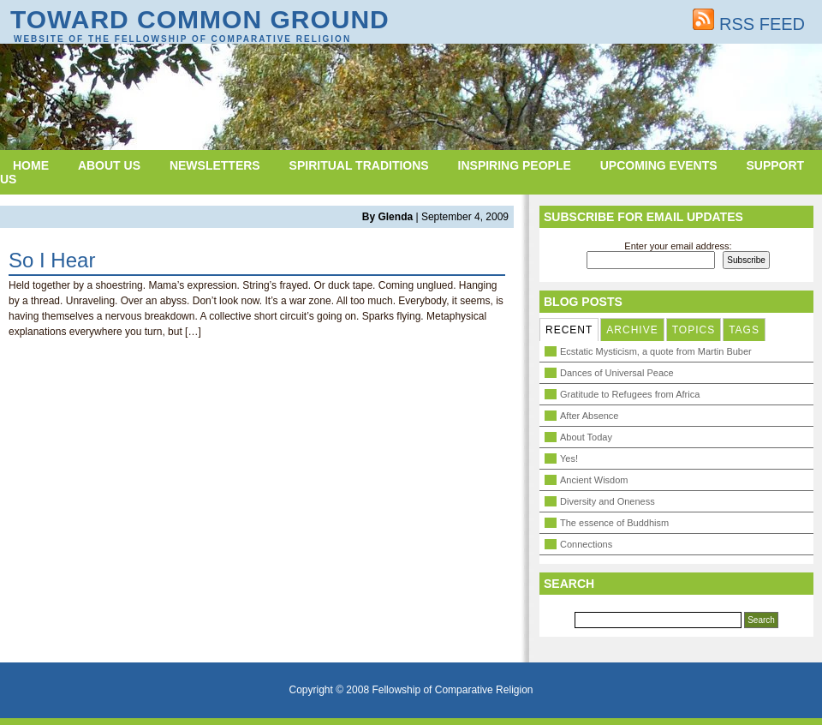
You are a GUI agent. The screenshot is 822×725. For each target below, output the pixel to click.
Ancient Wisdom (594, 480)
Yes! (569, 458)
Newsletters (215, 165)
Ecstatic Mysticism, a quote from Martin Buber (656, 351)
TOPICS (693, 330)
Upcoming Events (659, 165)
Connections (586, 544)
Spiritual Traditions (359, 165)
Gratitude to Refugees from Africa (630, 394)
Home (31, 165)
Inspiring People (514, 165)
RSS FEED (749, 24)
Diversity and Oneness (607, 501)
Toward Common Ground (200, 19)
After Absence (589, 415)
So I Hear (52, 260)
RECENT (569, 330)
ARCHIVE (632, 330)
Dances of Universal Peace (617, 373)
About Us (109, 165)
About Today (586, 437)
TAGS (744, 330)
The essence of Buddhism (614, 523)
